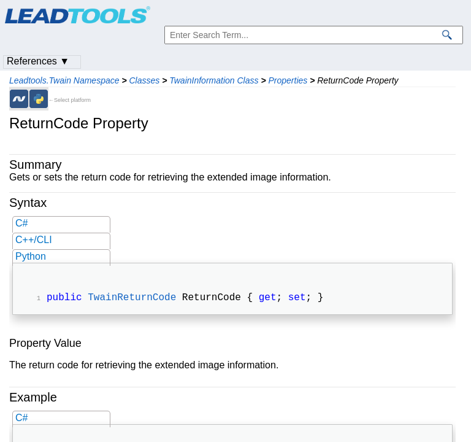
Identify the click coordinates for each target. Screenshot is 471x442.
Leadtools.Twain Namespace (64, 80)
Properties (287, 80)
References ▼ (38, 61)
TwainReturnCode (132, 299)
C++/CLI (33, 240)
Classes (144, 80)
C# (21, 223)
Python (30, 256)
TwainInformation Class (213, 80)
